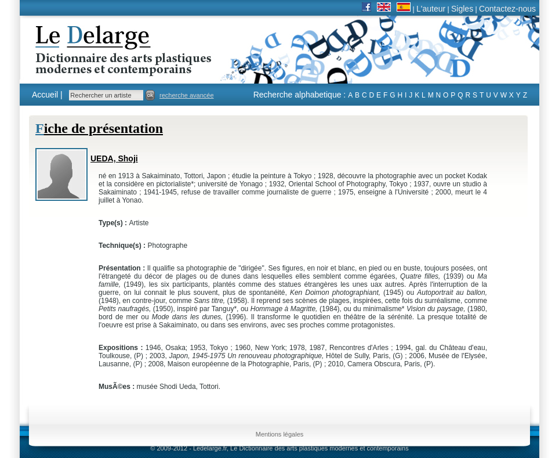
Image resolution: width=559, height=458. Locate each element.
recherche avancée (186, 95)
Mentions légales (280, 434)
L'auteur (430, 8)
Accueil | (47, 94)
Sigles (462, 8)
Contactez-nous (507, 8)
